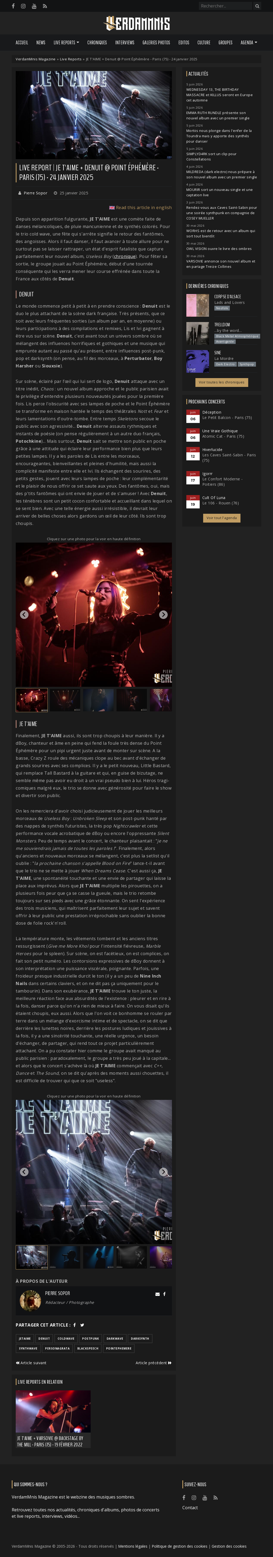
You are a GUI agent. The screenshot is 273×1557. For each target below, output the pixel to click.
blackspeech (88, 1348)
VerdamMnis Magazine (36, 59)
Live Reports (71, 59)
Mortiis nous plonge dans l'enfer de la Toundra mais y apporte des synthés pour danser (219, 136)
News (40, 42)
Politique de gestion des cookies (179, 1546)
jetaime (25, 1338)
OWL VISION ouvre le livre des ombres (219, 248)
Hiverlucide (212, 449)
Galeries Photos (156, 42)
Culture (204, 42)
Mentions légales (132, 1546)
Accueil (22, 42)
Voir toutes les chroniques (222, 382)
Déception (212, 412)
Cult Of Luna (214, 497)
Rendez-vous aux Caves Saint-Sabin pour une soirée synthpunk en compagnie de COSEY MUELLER (221, 213)
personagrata (57, 1348)
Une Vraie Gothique (220, 430)
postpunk (90, 1338)
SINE (217, 353)
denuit (44, 1338)
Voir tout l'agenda (222, 518)
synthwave (28, 1348)
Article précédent (154, 1362)
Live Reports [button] (64, 42)
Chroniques (97, 42)
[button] (32, 700)
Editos (183, 42)
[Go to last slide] (24, 614)
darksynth (140, 1338)
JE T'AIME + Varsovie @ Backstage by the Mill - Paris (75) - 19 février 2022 (50, 1441)
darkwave (115, 1338)
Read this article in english (144, 207)
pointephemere (119, 1348)
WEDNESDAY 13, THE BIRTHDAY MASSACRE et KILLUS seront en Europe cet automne (219, 95)
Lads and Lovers (229, 302)
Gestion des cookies (229, 1546)
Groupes (225, 42)
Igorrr (207, 473)
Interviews (124, 42)
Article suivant (31, 1362)
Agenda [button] (247, 42)
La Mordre (224, 358)
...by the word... (228, 330)
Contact (190, 1508)
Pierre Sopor (35, 192)
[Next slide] (163, 614)
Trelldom (222, 324)
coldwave (66, 1338)
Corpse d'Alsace (227, 296)
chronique (125, 256)
